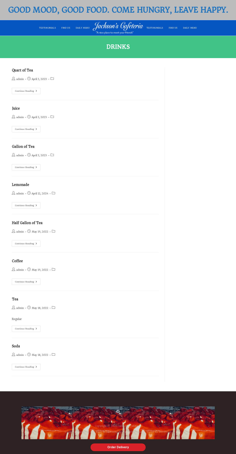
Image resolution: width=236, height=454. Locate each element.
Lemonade (20, 184)
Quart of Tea (22, 70)
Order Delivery (118, 447)
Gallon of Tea (23, 146)
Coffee (17, 261)
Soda (16, 346)
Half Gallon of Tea (27, 223)
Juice (16, 108)
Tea (15, 299)
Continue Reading (27, 90)
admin (20, 79)
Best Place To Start (97, 433)
